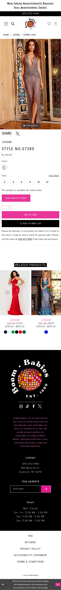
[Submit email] (46, 489)
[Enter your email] (30, 489)
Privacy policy (30, 549)
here (46, 588)
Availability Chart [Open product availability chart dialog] (16, 198)
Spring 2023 (29, 35)
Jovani (16, 35)
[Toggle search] (13, 24)
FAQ (30, 536)
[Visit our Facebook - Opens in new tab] (33, 406)
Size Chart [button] (54, 175)
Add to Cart (30, 214)
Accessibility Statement (30, 555)
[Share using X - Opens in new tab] (17, 133)
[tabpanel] (30, 84)
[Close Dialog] (3, 584)
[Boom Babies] (30, 24)
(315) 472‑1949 (25, 239)
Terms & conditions (30, 561)
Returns (30, 542)
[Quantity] (6, 207)
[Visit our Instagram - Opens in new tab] (21, 406)
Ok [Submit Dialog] (58, 584)
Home (6, 35)
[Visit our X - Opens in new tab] (40, 406)
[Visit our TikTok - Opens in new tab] (27, 406)
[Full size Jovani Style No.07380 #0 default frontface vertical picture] (30, 84)
